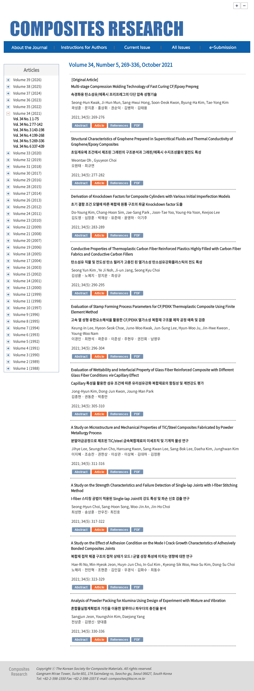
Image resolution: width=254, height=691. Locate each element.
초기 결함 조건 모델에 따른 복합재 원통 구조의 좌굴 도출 (127, 204)
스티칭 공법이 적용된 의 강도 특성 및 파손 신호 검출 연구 (130, 498)
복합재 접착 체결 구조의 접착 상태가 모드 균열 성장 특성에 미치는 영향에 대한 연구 (131, 556)
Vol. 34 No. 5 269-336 (28, 140)
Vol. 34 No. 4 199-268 (28, 135)
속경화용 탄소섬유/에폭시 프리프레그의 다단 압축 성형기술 (114, 94)
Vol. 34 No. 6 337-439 (28, 146)
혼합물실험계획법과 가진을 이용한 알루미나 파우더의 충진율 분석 (118, 608)
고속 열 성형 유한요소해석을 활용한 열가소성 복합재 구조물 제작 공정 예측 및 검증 (138, 319)
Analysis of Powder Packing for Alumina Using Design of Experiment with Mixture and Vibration (148, 600)
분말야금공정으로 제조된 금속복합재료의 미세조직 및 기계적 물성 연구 (130, 440)
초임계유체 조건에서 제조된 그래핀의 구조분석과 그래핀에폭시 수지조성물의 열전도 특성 (136, 152)
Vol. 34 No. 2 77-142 (27, 124)
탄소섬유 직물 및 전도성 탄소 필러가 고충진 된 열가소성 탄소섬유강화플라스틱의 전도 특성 (136, 261)
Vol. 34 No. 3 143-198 (28, 129)
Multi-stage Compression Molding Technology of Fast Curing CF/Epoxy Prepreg (134, 86)
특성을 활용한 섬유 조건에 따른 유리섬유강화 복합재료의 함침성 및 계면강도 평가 (137, 383)
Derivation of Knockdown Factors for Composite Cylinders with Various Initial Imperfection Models (150, 196)
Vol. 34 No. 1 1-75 (26, 118)
